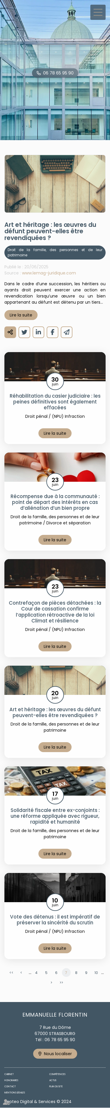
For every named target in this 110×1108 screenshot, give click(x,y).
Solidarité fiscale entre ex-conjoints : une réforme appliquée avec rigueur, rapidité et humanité (55, 816)
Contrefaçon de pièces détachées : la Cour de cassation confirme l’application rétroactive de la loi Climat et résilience (55, 611)
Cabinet (9, 1074)
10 (96, 972)
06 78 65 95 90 (58, 73)
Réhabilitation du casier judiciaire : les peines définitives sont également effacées (55, 402)
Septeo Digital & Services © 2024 (38, 1101)
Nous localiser (58, 1054)
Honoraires (11, 1080)
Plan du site (56, 1086)
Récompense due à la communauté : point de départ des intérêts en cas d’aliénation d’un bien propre (55, 502)
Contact (10, 1086)
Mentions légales (14, 1092)
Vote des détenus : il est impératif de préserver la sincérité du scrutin (55, 920)
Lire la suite (21, 315)
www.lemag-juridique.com (49, 273)
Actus (52, 1080)
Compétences (57, 1074)
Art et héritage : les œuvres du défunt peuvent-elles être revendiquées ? (55, 712)
